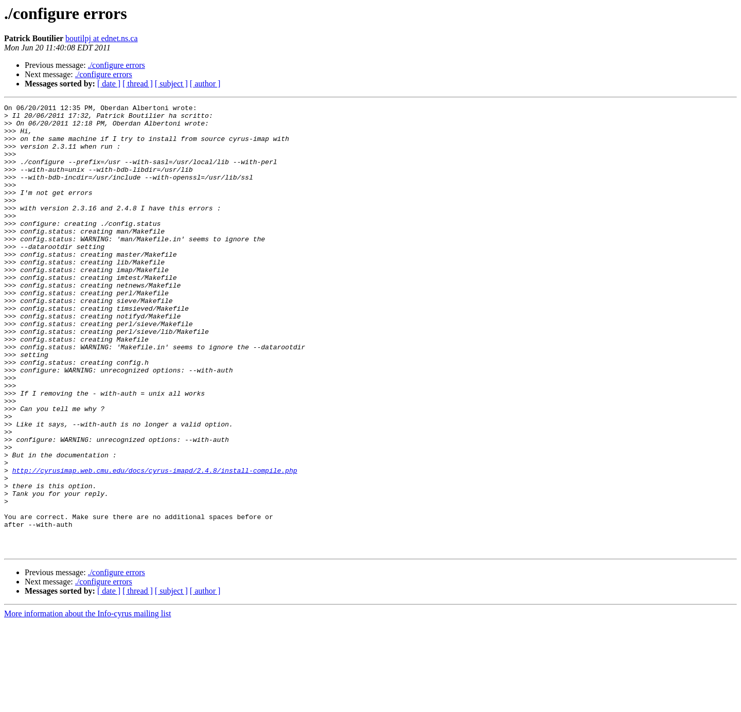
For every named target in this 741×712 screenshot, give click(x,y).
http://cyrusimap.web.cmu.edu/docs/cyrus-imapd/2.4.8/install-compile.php (154, 544)
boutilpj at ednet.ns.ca (101, 38)
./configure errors (116, 65)
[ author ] (205, 83)
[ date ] (108, 83)
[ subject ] (171, 83)
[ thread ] (137, 83)
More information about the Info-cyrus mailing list (87, 703)
